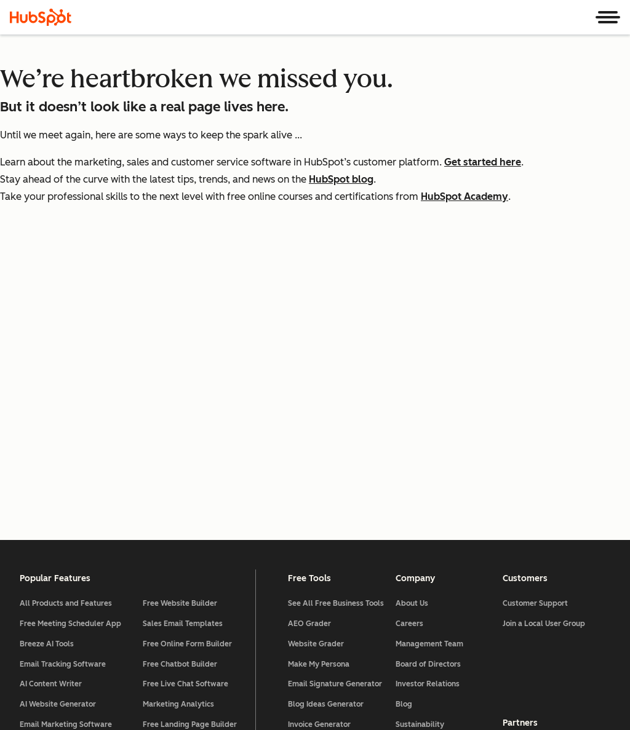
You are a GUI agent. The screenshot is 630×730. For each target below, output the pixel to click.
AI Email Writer (46, 481)
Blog (404, 420)
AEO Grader (309, 340)
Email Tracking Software (63, 380)
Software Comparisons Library (328, 490)
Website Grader (316, 360)
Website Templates (322, 519)
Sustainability (420, 441)
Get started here (482, 162)
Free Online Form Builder (187, 360)
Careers (409, 340)
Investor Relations (428, 400)
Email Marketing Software (66, 441)
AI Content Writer (51, 400)
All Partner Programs (540, 464)
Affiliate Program (534, 545)
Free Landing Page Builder (190, 441)
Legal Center (180, 687)
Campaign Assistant (323, 539)
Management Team (429, 360)
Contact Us (415, 461)
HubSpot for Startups (540, 524)
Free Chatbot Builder (180, 380)
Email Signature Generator (335, 400)
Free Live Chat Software (185, 400)
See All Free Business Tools (336, 319)
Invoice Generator (319, 441)
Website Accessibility (409, 687)
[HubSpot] (40, 17)
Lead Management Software (70, 461)
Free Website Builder (180, 319)
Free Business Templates (332, 461)
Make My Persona (318, 380)
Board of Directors (428, 380)
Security (326, 687)
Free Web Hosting (174, 461)
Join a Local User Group (544, 340)
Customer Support (535, 319)
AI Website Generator (58, 420)
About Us (412, 319)
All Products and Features (66, 319)
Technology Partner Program (553, 504)
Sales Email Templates (183, 340)
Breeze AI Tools (47, 360)
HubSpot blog (341, 179)
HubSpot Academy (464, 196)
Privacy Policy (258, 687)
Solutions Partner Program (549, 484)
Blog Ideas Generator (326, 420)
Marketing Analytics (178, 420)
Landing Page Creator (326, 559)
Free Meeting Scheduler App (70, 340)
